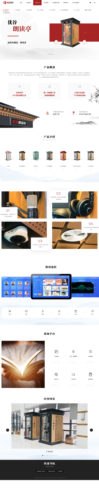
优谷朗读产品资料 (41, 471)
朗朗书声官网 (51, 471)
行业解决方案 (55, 2)
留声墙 (29, 10)
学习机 (52, 10)
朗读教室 (64, 10)
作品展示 (28, 2)
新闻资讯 (65, 2)
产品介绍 (37, 2)
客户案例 (46, 2)
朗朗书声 (6, 13)
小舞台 (40, 10)
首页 (21, 2)
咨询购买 (60, 471)
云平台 (77, 10)
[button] (42, 455)
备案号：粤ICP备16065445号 (59, 477)
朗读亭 (6, 10)
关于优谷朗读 (75, 2)
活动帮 (88, 10)
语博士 (17, 10)
